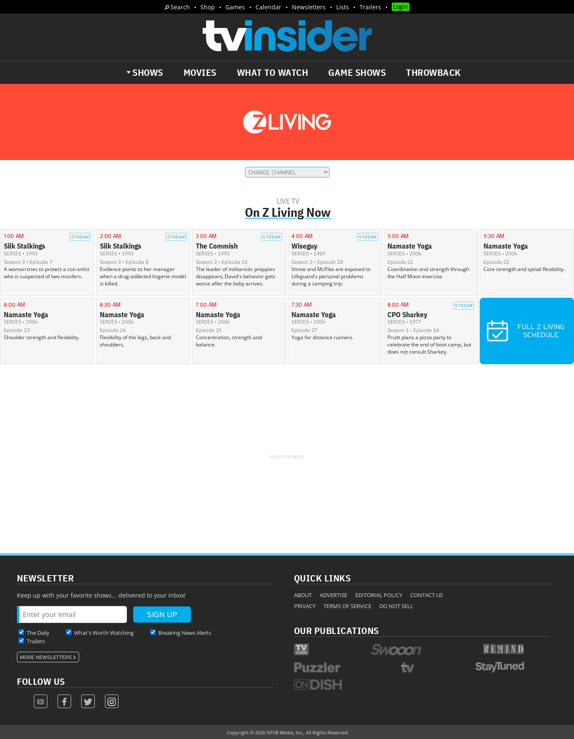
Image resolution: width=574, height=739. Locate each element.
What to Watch (272, 72)
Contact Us (426, 595)
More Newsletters (46, 657)
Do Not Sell (396, 606)
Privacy (305, 606)
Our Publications (336, 630)
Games (235, 7)
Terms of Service (347, 606)
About (303, 595)
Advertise (333, 595)
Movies (200, 72)
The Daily (38, 633)
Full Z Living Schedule (525, 330)
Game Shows (357, 72)
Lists (342, 7)
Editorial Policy (378, 595)
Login (400, 7)
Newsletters (309, 7)
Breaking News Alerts (184, 633)
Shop (207, 7)
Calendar (268, 7)
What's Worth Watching (104, 633)
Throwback (433, 72)
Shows (147, 72)
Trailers (370, 7)
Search (180, 7)
